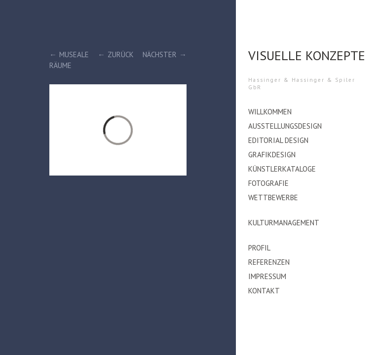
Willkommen (270, 111)
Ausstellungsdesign (285, 126)
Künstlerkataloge (282, 169)
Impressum (267, 276)
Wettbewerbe (273, 197)
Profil (259, 247)
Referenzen (269, 262)
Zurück (121, 54)
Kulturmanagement (283, 222)
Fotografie (268, 183)
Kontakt (264, 290)
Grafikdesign (272, 154)
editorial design (278, 140)
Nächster (160, 54)
